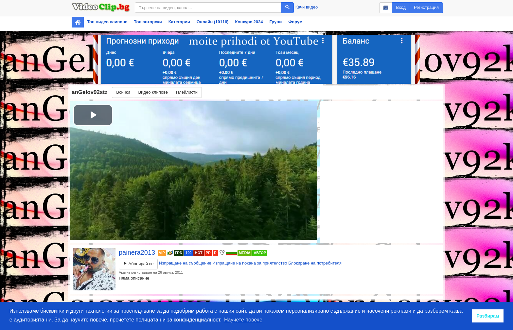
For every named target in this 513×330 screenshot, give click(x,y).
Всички (123, 92)
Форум (295, 21)
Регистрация (426, 7)
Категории (179, 21)
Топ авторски (148, 21)
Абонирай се (138, 263)
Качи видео (306, 7)
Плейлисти (187, 92)
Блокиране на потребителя (315, 263)
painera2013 (138, 252)
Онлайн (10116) (213, 21)
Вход (401, 7)
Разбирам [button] (487, 316)
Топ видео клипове (107, 21)
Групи (275, 21)
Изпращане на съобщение (185, 263)
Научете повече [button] (243, 319)
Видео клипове (153, 92)
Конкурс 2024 (249, 21)
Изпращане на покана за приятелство (249, 263)
